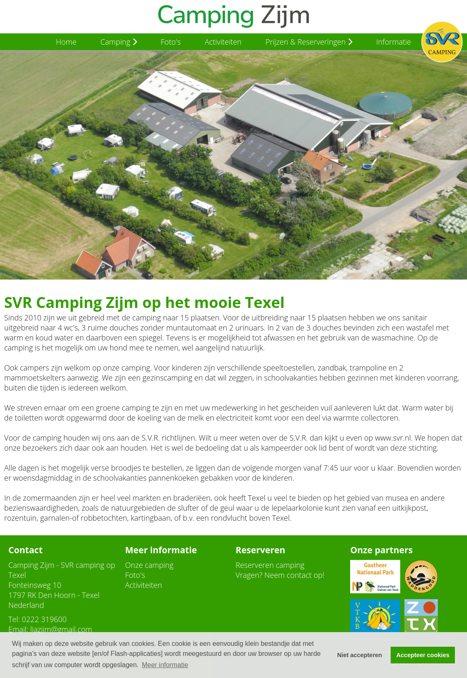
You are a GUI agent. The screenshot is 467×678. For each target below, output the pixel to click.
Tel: (14, 619)
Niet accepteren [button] (359, 655)
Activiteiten (222, 42)
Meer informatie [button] (165, 664)
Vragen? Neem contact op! (280, 575)
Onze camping (149, 565)
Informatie (393, 42)
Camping (119, 42)
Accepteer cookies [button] (422, 655)
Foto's (171, 42)
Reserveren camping (270, 565)
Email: (18, 629)
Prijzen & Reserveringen (308, 42)
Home (66, 42)
